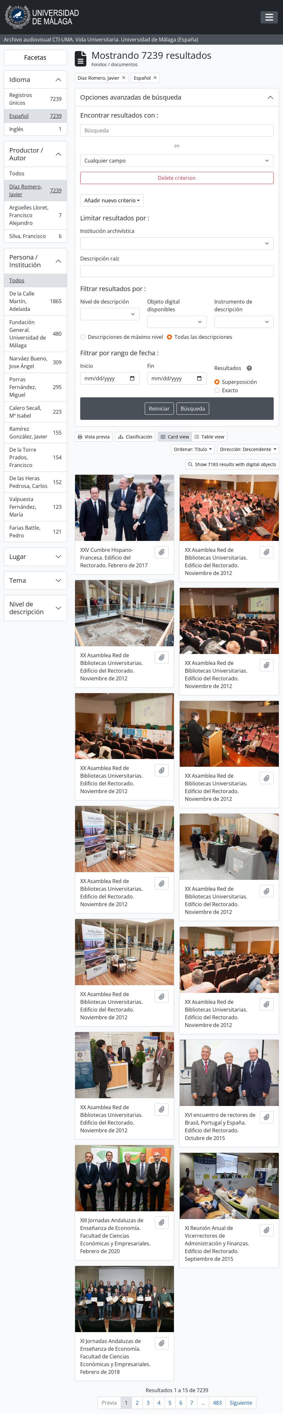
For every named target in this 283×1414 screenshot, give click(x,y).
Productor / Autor (26, 154)
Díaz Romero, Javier (35, 190)
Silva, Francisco (35, 237)
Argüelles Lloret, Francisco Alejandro (35, 215)
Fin (150, 365)
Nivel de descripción (26, 608)
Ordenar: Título (191, 449)
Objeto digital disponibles (163, 305)
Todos (16, 173)
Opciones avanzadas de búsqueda (130, 97)
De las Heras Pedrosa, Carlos (35, 482)
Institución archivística (107, 230)
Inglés (35, 130)
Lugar (17, 556)
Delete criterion (177, 177)
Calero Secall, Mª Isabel (35, 411)
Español (35, 117)
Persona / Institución (25, 261)
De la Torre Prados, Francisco (35, 457)
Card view (175, 437)
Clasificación (135, 437)
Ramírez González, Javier (35, 432)
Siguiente (241, 1402)
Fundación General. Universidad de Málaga (35, 334)
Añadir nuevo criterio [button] (110, 200)
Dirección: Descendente (246, 449)
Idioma (19, 79)
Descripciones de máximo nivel (125, 336)
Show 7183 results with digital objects (232, 464)
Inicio (86, 365)
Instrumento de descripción (233, 305)
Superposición (239, 381)
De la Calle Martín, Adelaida (35, 301)
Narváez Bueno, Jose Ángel (35, 362)
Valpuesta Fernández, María (35, 507)
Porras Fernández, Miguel (35, 387)
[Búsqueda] (177, 130)
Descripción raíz (99, 258)
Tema (17, 580)
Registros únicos (35, 99)
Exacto (230, 390)
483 (217, 1402)
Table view (209, 437)
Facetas (35, 57)
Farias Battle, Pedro (35, 531)
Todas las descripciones (203, 336)
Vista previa (94, 437)
